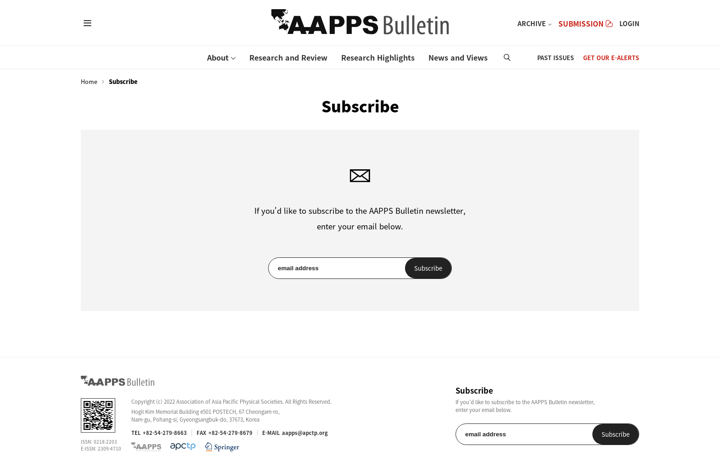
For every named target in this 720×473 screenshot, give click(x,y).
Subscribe (428, 268)
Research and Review (288, 57)
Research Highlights (378, 57)
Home (89, 82)
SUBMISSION (585, 23)
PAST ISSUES (555, 57)
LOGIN (629, 23)
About (218, 57)
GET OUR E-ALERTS (611, 57)
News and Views (458, 57)
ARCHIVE (532, 23)
